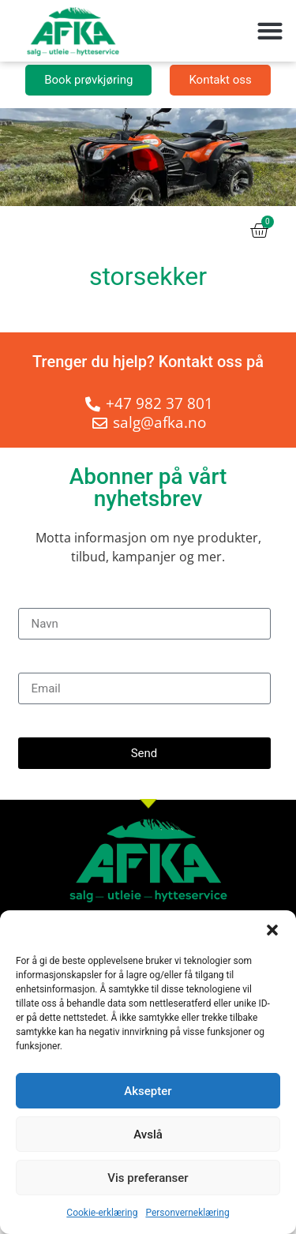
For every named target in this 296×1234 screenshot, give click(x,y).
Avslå (148, 1134)
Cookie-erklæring (101, 1212)
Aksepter (147, 1091)
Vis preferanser (147, 1178)
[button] (272, 930)
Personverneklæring (187, 1212)
